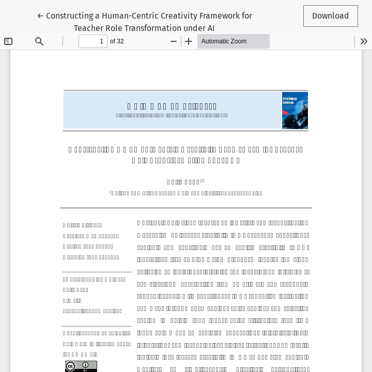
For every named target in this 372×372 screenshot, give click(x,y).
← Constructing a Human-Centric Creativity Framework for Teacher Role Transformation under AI (144, 21)
